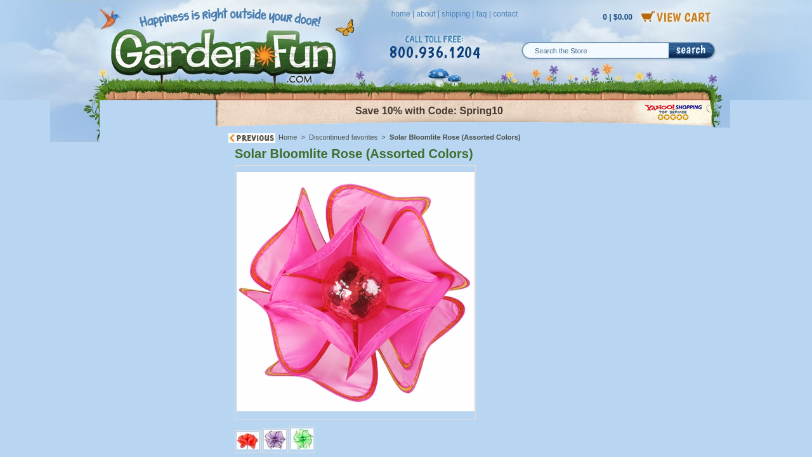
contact (505, 14)
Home (287, 137)
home (400, 14)
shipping (456, 14)
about (425, 14)
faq (481, 14)
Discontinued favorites (343, 137)
